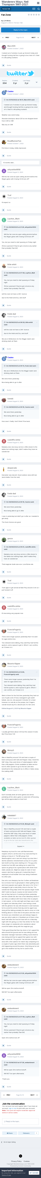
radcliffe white (30, 547)
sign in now (13, 1108)
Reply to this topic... (12, 1121)
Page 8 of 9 (20, 37)
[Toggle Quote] (5, 100)
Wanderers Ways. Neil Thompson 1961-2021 (15, 3)
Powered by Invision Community (20, 1166)
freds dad (28, 366)
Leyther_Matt (30, 273)
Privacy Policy (16, 1161)
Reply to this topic (20, 30)
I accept (34, 1173)
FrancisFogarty (9, 674)
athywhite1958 (30, 227)
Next (34, 37)
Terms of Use (6, 1175)
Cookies (27, 1161)
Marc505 (27, 100)
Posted (15, 48)
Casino (27, 407)
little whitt (29, 322)
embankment (29, 1062)
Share (10, 1133)
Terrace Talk (18, 23)
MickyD (27, 824)
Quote (9, 65)
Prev (7, 37)
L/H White (7, 21)
